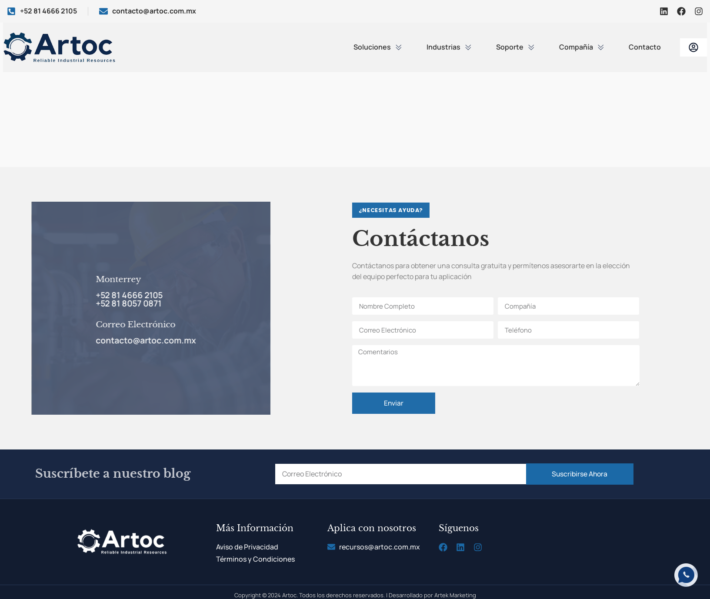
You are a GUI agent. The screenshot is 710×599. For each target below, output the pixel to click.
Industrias (449, 47)
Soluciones (377, 47)
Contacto (645, 47)
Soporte (515, 47)
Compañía (581, 47)
